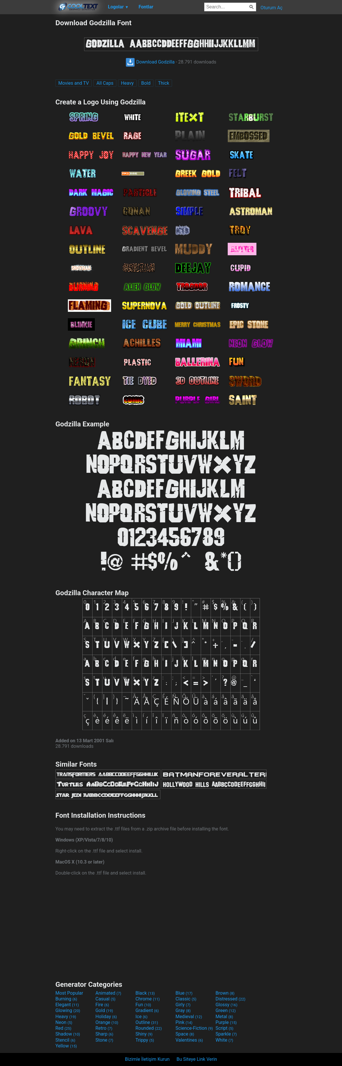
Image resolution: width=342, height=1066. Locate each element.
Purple (226, 1022)
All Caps (104, 83)
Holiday (106, 1016)
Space (184, 1034)
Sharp (104, 1034)
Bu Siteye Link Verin (197, 1059)
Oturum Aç (271, 7)
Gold (104, 1010)
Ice (141, 1016)
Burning (66, 999)
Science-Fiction (194, 1028)
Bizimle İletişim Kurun (147, 1059)
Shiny (144, 1034)
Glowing (67, 1010)
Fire (102, 1004)
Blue (184, 993)
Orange (106, 1022)
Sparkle (226, 1034)
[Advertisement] (27, 106)
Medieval (188, 1016)
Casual (105, 999)
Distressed (230, 999)
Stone (104, 1040)
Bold (146, 83)
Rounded (148, 1028)
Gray (183, 1010)
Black (145, 993)
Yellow (66, 1046)
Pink (184, 1022)
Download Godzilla (150, 62)
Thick (163, 83)
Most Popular (69, 993)
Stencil (65, 1040)
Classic (185, 999)
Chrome (147, 999)
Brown (225, 993)
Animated (108, 993)
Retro (103, 1028)
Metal (224, 1016)
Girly (183, 1004)
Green (226, 1010)
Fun (143, 1004)
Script (225, 1028)
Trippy (144, 1040)
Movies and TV (73, 83)
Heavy (127, 83)
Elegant (67, 1004)
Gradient (147, 1010)
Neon (63, 1022)
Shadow (67, 1034)
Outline (146, 1022)
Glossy (227, 1004)
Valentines (189, 1040)
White (224, 1040)
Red (63, 1028)
